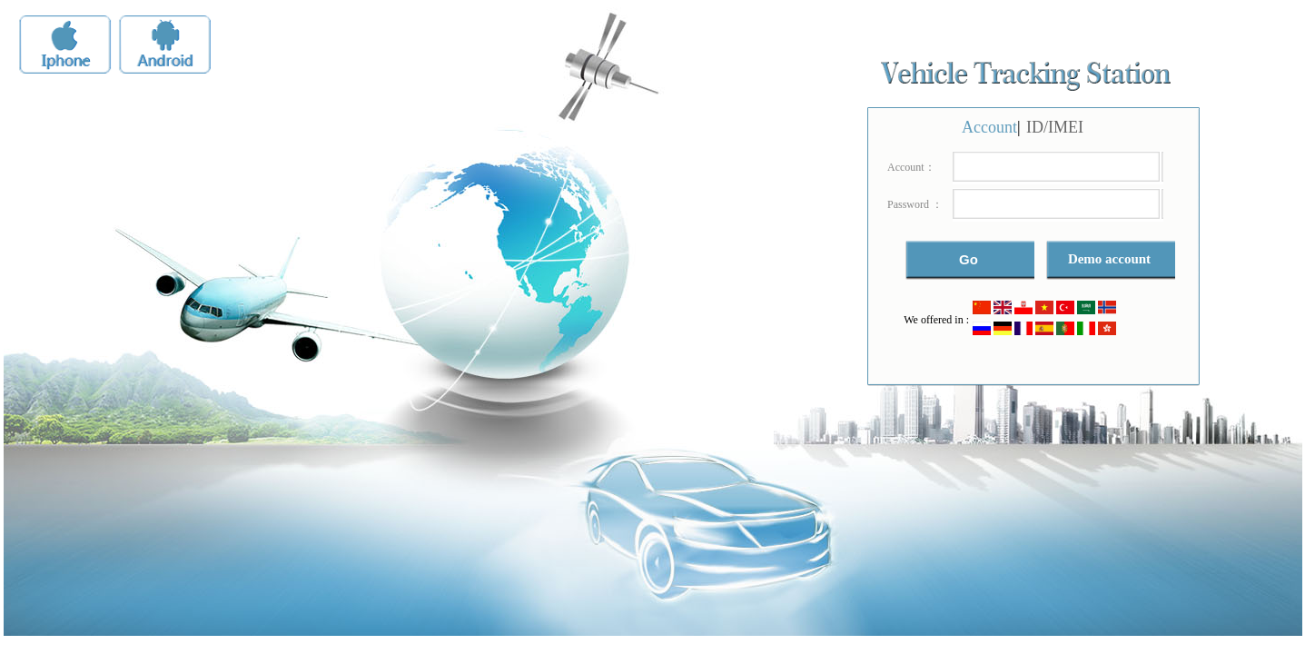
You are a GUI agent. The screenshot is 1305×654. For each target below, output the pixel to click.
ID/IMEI (1054, 127)
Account (989, 127)
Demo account (1109, 259)
